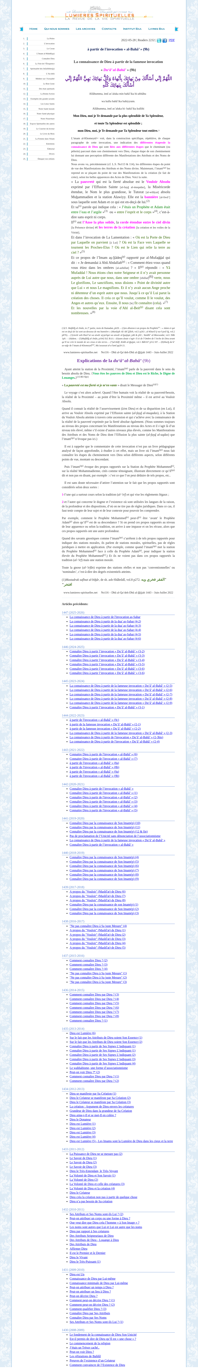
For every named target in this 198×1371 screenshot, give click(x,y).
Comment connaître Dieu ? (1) (89, 1020)
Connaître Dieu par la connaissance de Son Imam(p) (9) (104, 878)
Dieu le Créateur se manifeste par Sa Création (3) (100, 1102)
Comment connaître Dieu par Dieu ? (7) (94, 1012)
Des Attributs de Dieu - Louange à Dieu (94, 1240)
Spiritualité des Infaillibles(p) (42, 69)
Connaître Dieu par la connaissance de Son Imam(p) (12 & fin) (109, 831)
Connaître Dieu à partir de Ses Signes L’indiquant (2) (103, 1054)
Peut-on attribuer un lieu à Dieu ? (90, 1291)
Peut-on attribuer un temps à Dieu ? (92, 1287)
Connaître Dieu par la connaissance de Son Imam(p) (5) (104, 861)
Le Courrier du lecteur (45, 129)
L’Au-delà (50, 74)
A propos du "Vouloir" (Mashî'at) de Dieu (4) (97, 943)
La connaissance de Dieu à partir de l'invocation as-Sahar (105, 617)
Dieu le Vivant (79, 1257)
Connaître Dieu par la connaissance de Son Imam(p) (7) (104, 870)
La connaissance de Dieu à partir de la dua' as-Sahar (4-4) (105, 630)
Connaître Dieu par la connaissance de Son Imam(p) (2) (104, 909)
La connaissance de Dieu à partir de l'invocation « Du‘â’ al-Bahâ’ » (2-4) (115, 741)
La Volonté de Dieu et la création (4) (92, 1188)
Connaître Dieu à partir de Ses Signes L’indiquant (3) (103, 1059)
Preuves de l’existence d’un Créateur (92, 1360)
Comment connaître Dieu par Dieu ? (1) (94, 1076)
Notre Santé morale (46, 109)
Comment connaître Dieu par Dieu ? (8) (94, 1016)
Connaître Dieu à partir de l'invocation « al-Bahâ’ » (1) (103, 793)
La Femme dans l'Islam (45, 139)
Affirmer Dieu (78, 1248)
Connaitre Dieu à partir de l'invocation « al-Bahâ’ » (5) (103, 810)
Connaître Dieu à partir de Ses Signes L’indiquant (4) (103, 1063)
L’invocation (49, 43)
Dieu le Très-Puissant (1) (85, 1261)
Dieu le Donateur (80, 1119)
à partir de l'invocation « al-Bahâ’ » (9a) (94, 771)
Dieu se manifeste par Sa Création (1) (93, 1093)
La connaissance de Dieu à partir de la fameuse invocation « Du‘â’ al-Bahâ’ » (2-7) (121, 694)
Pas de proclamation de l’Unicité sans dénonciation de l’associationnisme (115, 836)
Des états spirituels (47, 89)
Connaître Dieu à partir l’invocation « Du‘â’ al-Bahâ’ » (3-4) (107, 660)
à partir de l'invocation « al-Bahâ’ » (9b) (94, 776)
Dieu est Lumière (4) (83, 1136)
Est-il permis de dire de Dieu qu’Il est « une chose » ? (103, 1338)
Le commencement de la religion (90, 1343)
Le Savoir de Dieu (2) (83, 1162)
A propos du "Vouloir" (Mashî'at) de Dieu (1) (97, 930)
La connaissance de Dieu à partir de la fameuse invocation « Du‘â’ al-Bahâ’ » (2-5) (121, 685)
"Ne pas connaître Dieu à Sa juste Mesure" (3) (98, 982)
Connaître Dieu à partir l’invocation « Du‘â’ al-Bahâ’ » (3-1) (107, 707)
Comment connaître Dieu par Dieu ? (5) (94, 1003)
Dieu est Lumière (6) (83, 1033)
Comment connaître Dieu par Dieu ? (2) (94, 1080)
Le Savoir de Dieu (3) (83, 1166)
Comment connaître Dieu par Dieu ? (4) (94, 999)
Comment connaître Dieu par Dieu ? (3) (94, 994)
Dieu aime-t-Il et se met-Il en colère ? (93, 1115)
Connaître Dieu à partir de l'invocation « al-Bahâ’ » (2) (103, 797)
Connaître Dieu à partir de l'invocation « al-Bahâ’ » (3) (103, 801)
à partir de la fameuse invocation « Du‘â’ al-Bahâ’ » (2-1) (105, 724)
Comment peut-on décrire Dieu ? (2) (92, 1304)
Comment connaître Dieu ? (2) (89, 960)
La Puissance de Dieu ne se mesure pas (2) (96, 1153)
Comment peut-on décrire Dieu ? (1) (92, 1300)
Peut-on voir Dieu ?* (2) (85, 1072)
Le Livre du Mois (47, 134)
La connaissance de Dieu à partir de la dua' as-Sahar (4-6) (105, 638)
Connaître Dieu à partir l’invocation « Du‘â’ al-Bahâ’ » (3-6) (107, 668)
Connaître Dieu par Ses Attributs (90, 1313)
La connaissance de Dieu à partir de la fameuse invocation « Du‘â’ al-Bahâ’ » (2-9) (121, 703)
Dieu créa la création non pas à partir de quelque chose (103, 1197)
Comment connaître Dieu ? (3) (89, 964)
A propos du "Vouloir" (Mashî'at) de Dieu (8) (97, 900)
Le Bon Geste (49, 84)
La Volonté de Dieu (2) (84, 1179)
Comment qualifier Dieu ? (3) (88, 1309)
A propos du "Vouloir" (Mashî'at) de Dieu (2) (97, 934)
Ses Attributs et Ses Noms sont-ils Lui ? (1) (96, 1321)
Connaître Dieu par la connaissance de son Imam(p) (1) (104, 904)
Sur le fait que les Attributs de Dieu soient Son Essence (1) (106, 1037)
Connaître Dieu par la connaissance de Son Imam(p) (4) (104, 857)
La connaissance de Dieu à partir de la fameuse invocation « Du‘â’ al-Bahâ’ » (117, 840)
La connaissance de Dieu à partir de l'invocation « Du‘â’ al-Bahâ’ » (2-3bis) (116, 737)
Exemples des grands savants (43, 99)
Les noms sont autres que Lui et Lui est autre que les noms (106, 1227)
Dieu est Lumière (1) (83, 1123)
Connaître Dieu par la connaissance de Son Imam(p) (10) (105, 823)
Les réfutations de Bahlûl (85, 1356)
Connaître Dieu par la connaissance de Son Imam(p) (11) (105, 827)
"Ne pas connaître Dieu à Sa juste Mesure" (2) (98, 977)
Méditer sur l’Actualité (45, 79)
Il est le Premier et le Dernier (88, 1253)
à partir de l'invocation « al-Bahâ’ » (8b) (94, 767)
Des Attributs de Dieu (83, 1244)
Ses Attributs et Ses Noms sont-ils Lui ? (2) (96, 1214)
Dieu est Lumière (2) (83, 1128)
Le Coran (51, 49)
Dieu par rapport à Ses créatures (89, 1231)
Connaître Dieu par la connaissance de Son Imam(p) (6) (104, 866)
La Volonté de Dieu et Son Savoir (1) (92, 1175)
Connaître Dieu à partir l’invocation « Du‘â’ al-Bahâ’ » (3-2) (107, 651)
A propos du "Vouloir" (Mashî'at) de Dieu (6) (97, 891)
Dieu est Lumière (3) (83, 1132)
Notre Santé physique (46, 114)
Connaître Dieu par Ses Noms (88, 1317)
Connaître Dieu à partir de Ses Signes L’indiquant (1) (103, 1046)
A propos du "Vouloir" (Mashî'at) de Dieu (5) (97, 947)
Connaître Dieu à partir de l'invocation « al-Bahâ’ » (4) (103, 806)
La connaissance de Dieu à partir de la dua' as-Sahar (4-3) (105, 625)
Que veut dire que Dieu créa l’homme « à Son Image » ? (104, 1222)
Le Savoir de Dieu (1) (83, 1158)
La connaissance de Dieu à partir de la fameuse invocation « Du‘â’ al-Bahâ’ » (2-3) (121, 733)
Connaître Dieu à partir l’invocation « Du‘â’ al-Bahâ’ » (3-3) (107, 655)
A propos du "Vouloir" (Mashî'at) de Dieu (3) (97, 939)
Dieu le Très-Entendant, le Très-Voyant (94, 1171)
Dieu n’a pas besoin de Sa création (91, 1201)
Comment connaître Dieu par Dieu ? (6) (94, 1007)
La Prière (51, 38)
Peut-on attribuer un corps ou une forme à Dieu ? (100, 1218)
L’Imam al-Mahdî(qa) (46, 54)
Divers (52, 154)
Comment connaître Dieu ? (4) (89, 968)
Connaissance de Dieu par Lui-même (92, 1278)
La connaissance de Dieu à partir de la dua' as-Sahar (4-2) (105, 621)
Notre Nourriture (48, 119)
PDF (172, 40)
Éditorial (51, 149)
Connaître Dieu (48, 59)
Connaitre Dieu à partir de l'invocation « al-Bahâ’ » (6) (103, 754)
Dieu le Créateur (80, 1192)
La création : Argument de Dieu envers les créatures (102, 1106)
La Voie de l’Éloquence (45, 64)
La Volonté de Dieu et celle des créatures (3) (97, 1184)
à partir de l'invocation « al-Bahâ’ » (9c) (94, 720)
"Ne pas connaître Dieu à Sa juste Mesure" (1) (98, 973)
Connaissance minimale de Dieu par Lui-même (99, 1283)
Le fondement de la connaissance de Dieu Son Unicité (103, 1334)
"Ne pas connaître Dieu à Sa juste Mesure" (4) (98, 926)
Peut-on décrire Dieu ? (83, 1296)
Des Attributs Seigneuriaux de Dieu (92, 1235)
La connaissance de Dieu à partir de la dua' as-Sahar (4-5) (105, 634)
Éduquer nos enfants (46, 159)
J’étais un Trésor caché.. (84, 1347)
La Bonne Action (47, 94)
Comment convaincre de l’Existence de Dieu (97, 1365)
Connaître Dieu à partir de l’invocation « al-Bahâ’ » (101, 788)
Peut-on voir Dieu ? (82, 1351)
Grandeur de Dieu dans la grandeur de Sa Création (101, 1110)
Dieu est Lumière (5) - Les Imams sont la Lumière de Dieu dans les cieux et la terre (121, 1141)
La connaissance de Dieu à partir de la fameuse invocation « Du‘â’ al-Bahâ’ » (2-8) (121, 698)
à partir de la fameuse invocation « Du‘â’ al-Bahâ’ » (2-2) (105, 728)
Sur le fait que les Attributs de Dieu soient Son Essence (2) (106, 1041)
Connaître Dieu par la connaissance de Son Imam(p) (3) (104, 913)
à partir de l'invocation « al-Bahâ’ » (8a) (94, 763)
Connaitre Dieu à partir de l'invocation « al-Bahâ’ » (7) (103, 758)
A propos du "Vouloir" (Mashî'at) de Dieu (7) (97, 896)
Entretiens (50, 144)
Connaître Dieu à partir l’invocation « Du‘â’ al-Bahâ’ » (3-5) (107, 664)
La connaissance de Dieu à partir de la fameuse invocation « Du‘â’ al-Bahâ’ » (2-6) (121, 690)
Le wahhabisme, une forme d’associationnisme (99, 1068)
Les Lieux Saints (48, 104)
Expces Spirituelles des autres (42, 124)
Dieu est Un (77, 1274)
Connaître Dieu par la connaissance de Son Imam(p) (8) (104, 874)
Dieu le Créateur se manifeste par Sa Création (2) (100, 1097)
